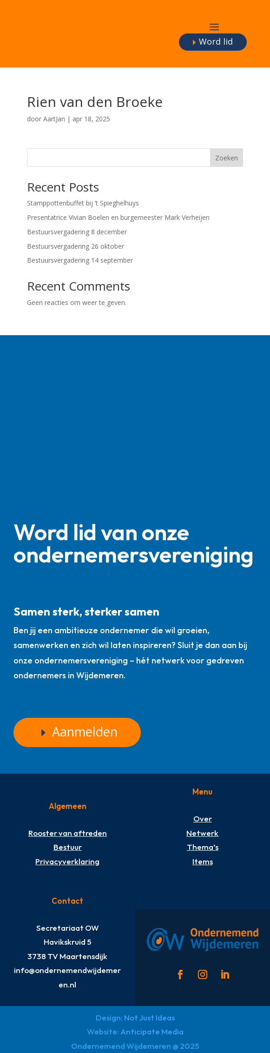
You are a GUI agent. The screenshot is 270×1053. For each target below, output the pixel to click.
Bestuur (67, 847)
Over (202, 818)
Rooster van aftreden (67, 833)
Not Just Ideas (149, 1017)
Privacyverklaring (67, 861)
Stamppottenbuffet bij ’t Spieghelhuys (83, 203)
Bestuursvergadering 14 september (80, 260)
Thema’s (202, 847)
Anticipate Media (152, 1031)
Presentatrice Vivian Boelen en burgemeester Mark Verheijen (118, 217)
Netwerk (202, 833)
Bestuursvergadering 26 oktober (76, 246)
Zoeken (226, 157)
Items (202, 861)
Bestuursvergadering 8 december (77, 231)
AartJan (54, 118)
